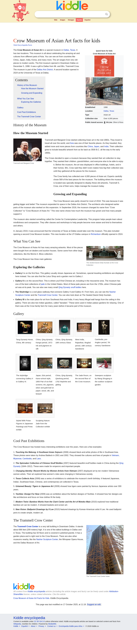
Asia (72, 143)
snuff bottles (76, 287)
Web (55, 20)
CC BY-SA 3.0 (39, 621)
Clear (101, 14)
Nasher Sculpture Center (47, 539)
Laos (39, 459)
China (90, 146)
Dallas (106, 111)
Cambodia (27, 459)
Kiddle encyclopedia (29, 618)
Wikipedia (17, 624)
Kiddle (15, 626)
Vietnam (115, 455)
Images (62, 20)
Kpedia (79, 20)
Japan (96, 146)
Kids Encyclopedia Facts (23, 45)
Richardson (96, 234)
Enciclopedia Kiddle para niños (70, 626)
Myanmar (17, 459)
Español (87, 20)
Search (106, 14)
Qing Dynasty (64, 287)
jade (43, 284)
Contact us (51, 626)
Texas (111, 111)
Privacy (41, 626)
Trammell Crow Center (47, 295)
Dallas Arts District (45, 70)
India (106, 146)
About (33, 626)
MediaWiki (52, 624)
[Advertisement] (68, 29)
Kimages (71, 20)
